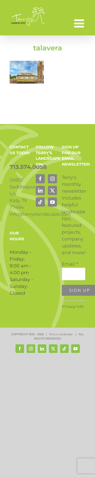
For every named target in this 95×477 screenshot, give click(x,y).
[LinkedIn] (40, 190)
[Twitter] (52, 190)
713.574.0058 (28, 167)
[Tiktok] (40, 202)
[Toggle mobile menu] (80, 23)
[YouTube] (52, 202)
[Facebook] (40, 178)
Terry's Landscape (61, 334)
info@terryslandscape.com (40, 214)
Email (70, 264)
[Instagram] (52, 178)
